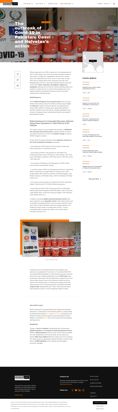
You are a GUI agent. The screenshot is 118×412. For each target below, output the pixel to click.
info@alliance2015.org (66, 384)
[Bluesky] (76, 390)
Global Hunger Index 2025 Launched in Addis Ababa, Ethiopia (92, 151)
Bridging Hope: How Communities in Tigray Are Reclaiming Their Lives (92, 167)
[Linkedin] (79, 390)
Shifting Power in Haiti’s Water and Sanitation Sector (91, 88)
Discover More (95, 179)
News (84, 92)
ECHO (46, 318)
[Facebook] (72, 390)
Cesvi (48, 314)
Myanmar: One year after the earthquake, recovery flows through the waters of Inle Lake (91, 103)
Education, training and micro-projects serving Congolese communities (91, 119)
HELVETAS (56, 314)
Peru (89, 140)
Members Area (19, 395)
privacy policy (16, 408)
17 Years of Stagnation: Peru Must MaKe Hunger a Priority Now (92, 135)
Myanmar (90, 108)
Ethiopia (89, 156)
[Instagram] (83, 390)
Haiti (89, 92)
